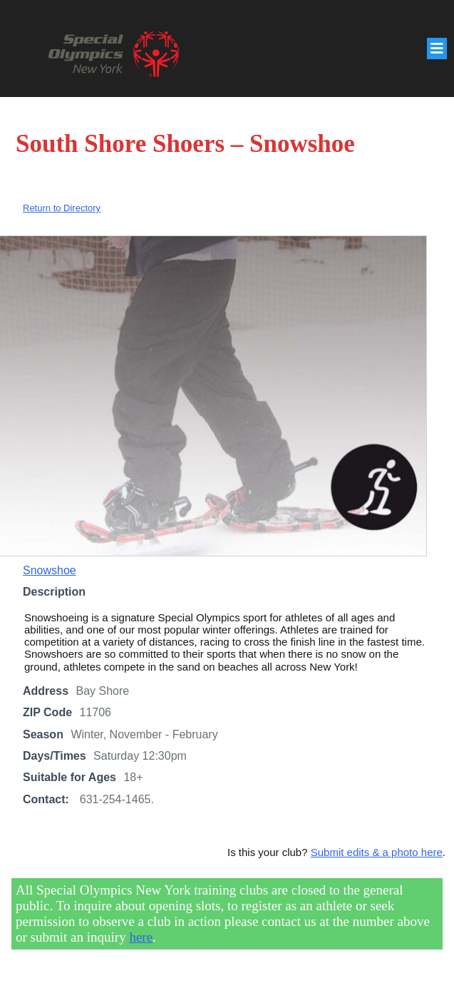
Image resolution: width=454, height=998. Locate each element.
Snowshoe (49, 570)
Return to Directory (61, 208)
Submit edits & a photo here (377, 852)
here (141, 937)
